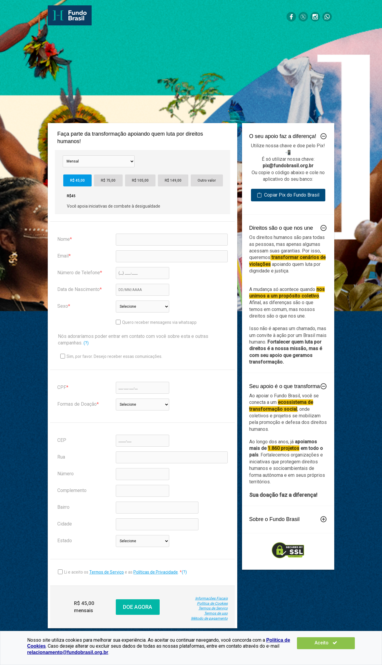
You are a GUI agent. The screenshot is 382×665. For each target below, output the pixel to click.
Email (63, 256)
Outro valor (207, 180)
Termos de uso (216, 613)
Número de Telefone (78, 272)
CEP (61, 440)
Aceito (337, 643)
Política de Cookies (212, 603)
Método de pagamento (209, 618)
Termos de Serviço (106, 572)
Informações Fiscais (211, 598)
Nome (63, 239)
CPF (61, 387)
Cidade (64, 524)
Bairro (63, 507)
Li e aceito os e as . (122, 572)
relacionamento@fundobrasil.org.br (67, 652)
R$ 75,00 (108, 180)
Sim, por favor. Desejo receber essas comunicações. (111, 356)
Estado (64, 540)
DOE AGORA (137, 607)
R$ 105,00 (140, 180)
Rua (61, 457)
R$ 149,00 (173, 180)
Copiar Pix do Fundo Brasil (288, 195)
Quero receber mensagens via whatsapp (156, 322)
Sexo (62, 306)
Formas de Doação (77, 404)
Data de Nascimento (78, 289)
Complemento (72, 490)
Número (65, 473)
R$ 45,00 (77, 180)
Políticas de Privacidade (155, 572)
